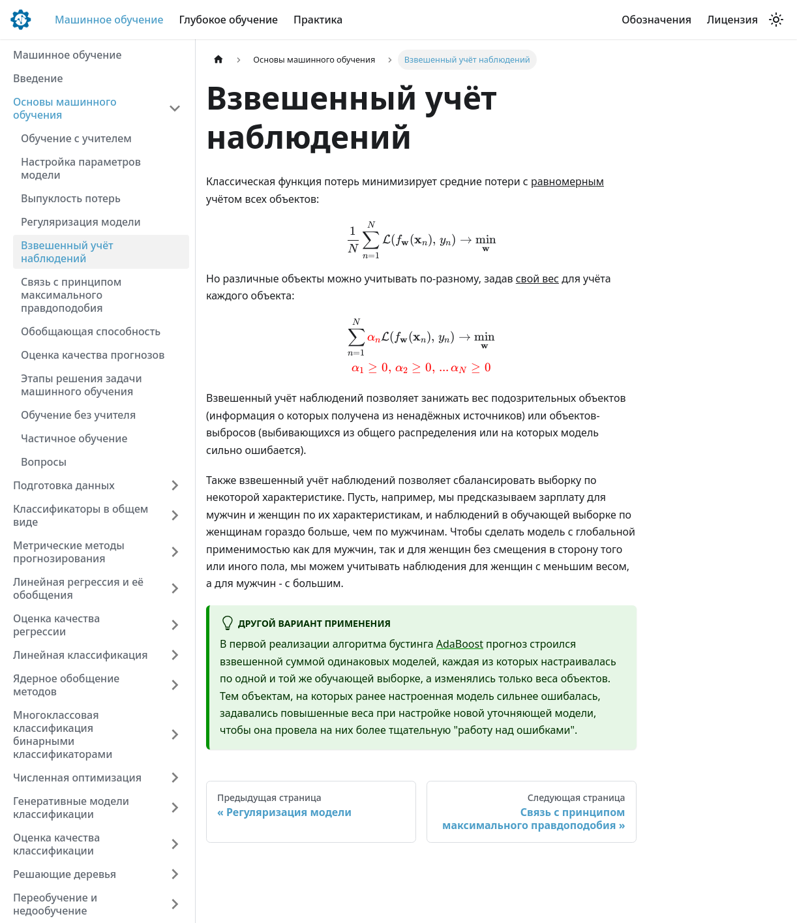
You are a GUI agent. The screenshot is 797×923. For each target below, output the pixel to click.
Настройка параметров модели (81, 168)
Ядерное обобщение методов (66, 685)
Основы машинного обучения (65, 108)
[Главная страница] (218, 60)
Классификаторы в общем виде (80, 515)
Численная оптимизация (77, 777)
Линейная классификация (80, 655)
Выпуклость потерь (71, 198)
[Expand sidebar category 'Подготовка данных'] (174, 485)
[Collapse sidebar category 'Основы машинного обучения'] (174, 108)
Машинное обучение (109, 19)
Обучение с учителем (76, 138)
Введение (38, 78)
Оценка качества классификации (56, 844)
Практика (317, 19)
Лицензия (732, 19)
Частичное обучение (74, 438)
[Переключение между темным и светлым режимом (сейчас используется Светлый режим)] (776, 19)
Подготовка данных (64, 485)
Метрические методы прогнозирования (69, 552)
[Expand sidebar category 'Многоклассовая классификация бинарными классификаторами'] (174, 734)
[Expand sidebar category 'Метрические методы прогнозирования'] (174, 552)
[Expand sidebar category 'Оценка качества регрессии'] (174, 625)
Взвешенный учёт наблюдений (67, 251)
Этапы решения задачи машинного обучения (81, 385)
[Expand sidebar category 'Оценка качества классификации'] (174, 844)
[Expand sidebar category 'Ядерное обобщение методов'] (174, 685)
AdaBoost (459, 644)
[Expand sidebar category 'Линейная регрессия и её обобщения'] (174, 588)
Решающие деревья (64, 874)
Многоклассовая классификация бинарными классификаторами (62, 734)
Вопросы (44, 462)
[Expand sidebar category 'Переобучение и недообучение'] (174, 904)
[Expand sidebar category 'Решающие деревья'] (174, 874)
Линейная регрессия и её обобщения (78, 588)
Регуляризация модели (81, 222)
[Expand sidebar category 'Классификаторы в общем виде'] (174, 515)
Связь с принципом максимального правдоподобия (71, 295)
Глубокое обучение (228, 19)
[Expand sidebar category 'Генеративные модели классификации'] (174, 808)
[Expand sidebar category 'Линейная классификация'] (174, 654)
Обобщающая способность (90, 331)
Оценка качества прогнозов (92, 355)
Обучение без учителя (78, 415)
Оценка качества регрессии (56, 625)
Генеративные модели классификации (71, 807)
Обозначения (656, 19)
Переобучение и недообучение (55, 904)
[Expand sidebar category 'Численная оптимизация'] (174, 777)
